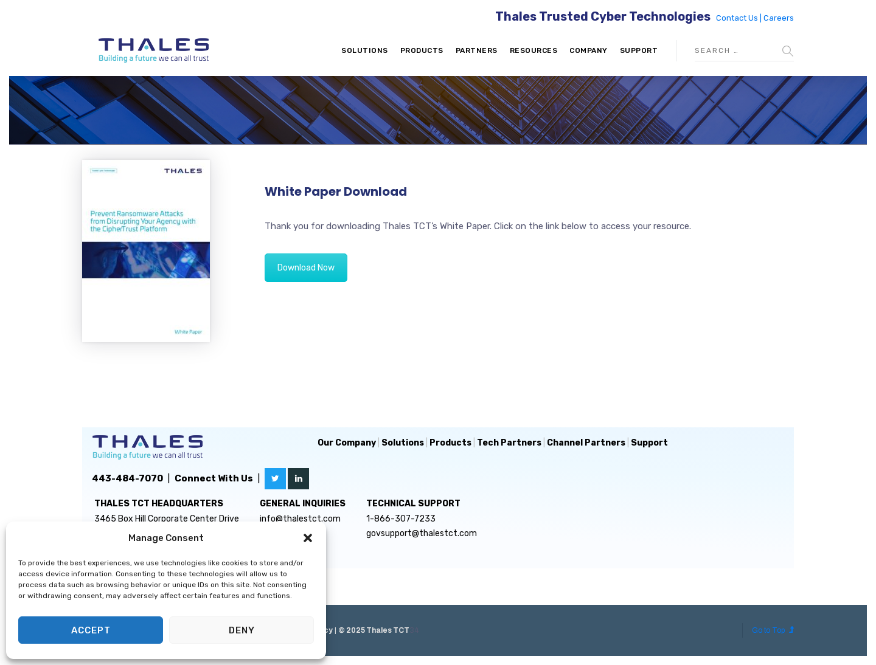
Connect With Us (214, 478)
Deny (242, 630)
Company (588, 50)
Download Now (306, 268)
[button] (308, 538)
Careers (778, 17)
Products (421, 50)
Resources (534, 50)
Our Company (347, 443)
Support (639, 50)
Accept (91, 630)
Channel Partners (586, 443)
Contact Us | (739, 17)
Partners (477, 50)
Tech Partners (509, 443)
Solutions (364, 50)
